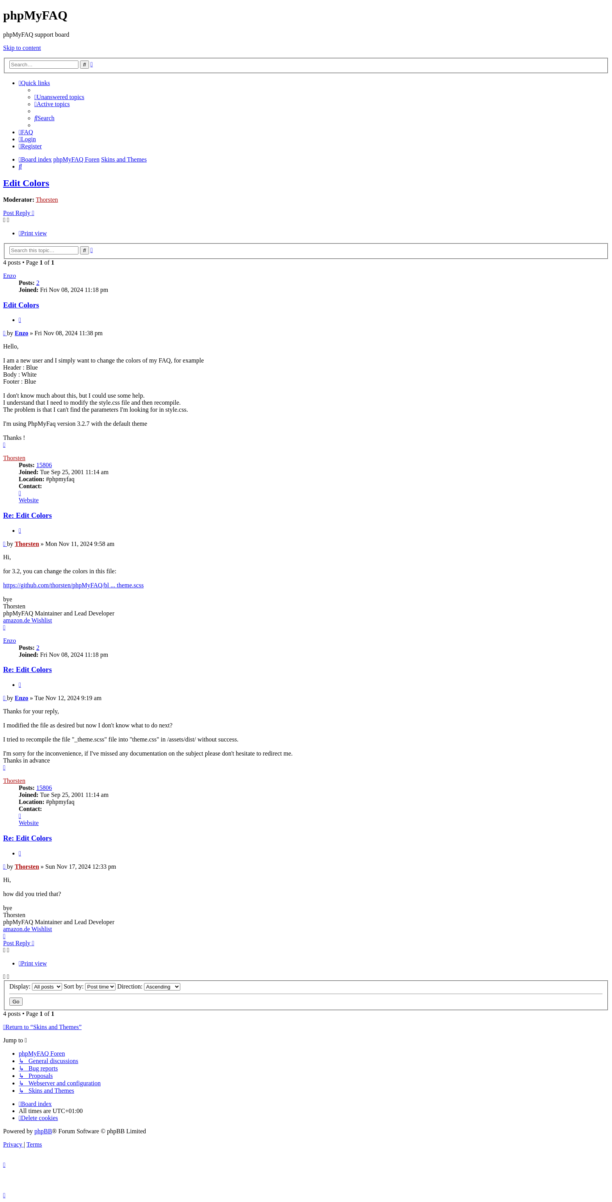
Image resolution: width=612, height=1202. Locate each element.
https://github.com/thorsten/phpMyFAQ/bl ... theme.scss (73, 585)
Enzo (9, 275)
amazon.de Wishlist (27, 620)
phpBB (43, 1131)
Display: (35, 986)
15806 (44, 465)
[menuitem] (59, 97)
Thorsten (47, 199)
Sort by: (90, 986)
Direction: (148, 986)
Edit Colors (26, 183)
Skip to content (22, 47)
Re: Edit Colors (27, 515)
